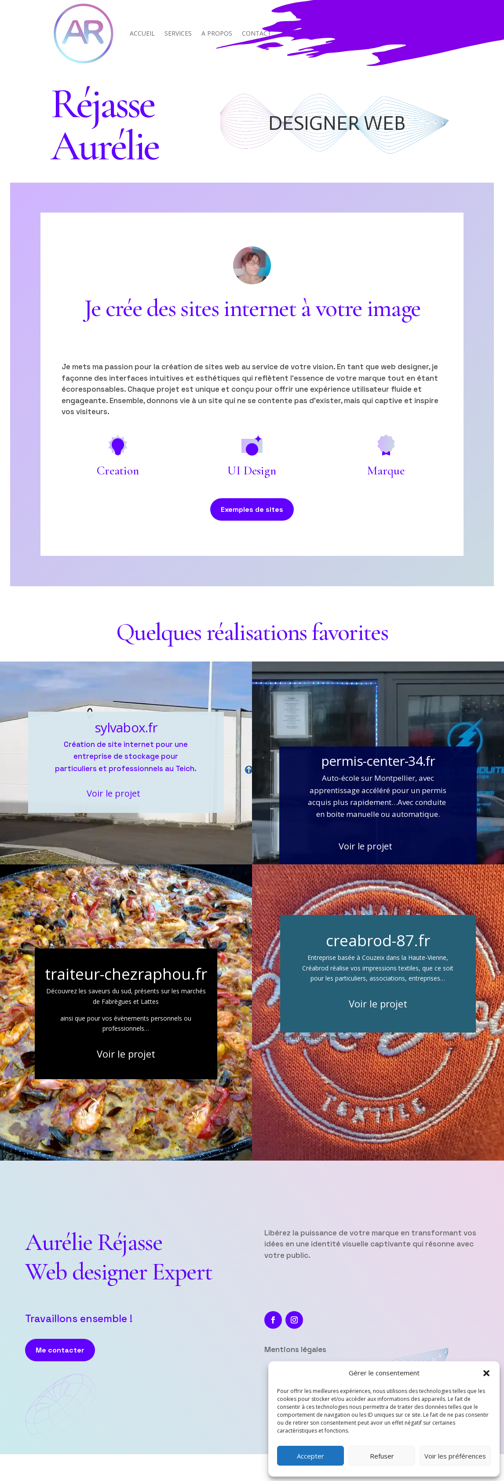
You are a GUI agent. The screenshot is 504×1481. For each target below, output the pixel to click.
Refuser (382, 1456)
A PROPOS (216, 33)
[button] (486, 1373)
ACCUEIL (142, 33)
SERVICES (178, 33)
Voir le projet (113, 793)
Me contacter (60, 1350)
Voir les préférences (455, 1456)
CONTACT (256, 33)
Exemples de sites (252, 509)
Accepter (310, 1456)
